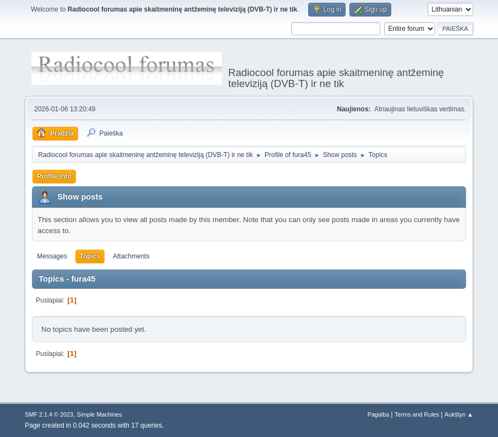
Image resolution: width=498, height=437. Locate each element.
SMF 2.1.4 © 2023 (49, 414)
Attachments (131, 256)
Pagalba (379, 414)
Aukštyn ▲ (459, 414)
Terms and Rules (417, 414)
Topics (90, 256)
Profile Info (54, 176)
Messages (52, 256)
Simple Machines (99, 414)
